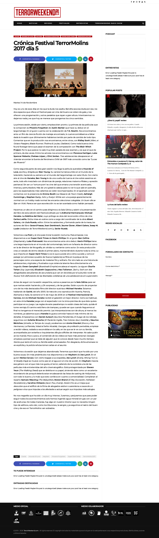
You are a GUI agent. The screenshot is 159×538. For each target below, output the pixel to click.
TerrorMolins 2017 (84, 36)
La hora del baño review (117, 204)
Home (19, 23)
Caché (17, 36)
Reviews (48, 23)
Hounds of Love (27, 36)
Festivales (64, 23)
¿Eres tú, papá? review (116, 120)
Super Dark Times (68, 36)
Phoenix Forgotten (52, 36)
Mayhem (39, 36)
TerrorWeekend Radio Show (108, 23)
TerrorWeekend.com (31, 530)
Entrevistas (82, 23)
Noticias (33, 23)
